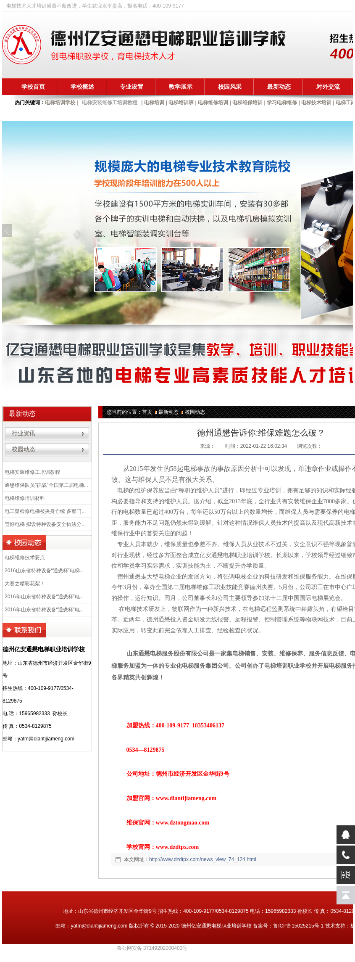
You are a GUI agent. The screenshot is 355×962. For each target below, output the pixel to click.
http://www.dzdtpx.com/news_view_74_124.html (202, 859)
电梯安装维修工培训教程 (109, 103)
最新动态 (168, 412)
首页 (147, 412)
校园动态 (195, 412)
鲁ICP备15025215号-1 (298, 926)
